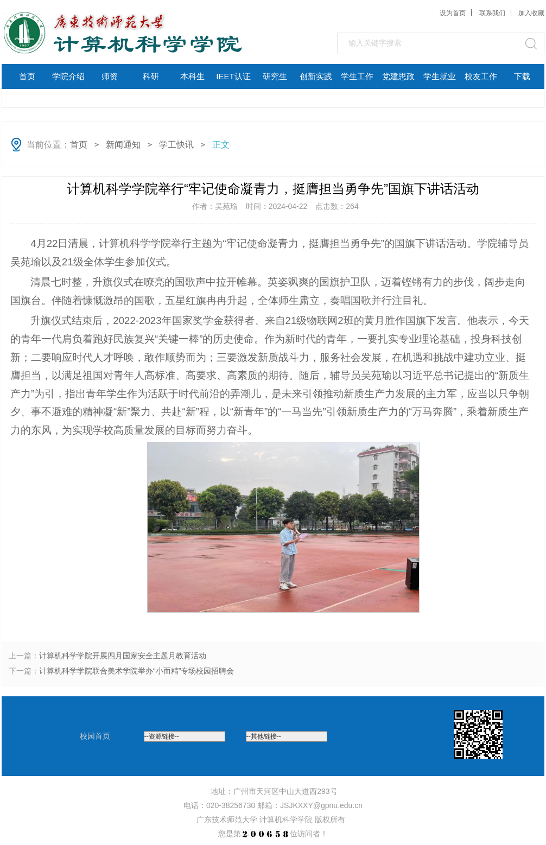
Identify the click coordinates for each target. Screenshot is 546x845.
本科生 (192, 76)
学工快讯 (176, 144)
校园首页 (95, 736)
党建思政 (398, 76)
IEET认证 (233, 76)
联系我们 (492, 13)
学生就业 (439, 76)
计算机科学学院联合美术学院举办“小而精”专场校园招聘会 (136, 670)
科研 (151, 76)
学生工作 (357, 76)
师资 (109, 76)
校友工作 (481, 76)
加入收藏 (531, 13)
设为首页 (453, 13)
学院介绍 (68, 76)
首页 (27, 76)
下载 (522, 76)
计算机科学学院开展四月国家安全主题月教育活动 (122, 655)
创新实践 (316, 76)
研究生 (275, 76)
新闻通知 (123, 144)
